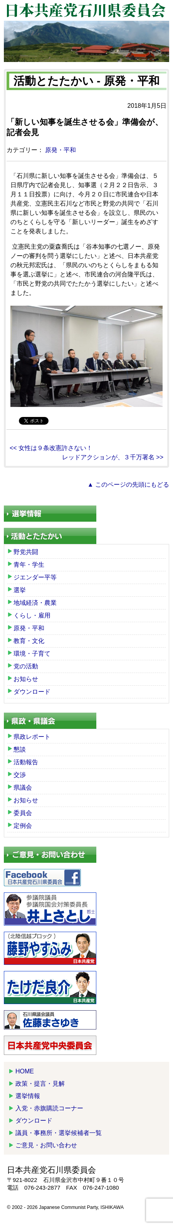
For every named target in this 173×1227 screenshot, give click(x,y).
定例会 (22, 825)
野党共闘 (25, 552)
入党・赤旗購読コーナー (49, 1108)
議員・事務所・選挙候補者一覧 (58, 1133)
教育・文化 (28, 641)
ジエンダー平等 (35, 577)
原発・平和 (60, 150)
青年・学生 (28, 564)
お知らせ (25, 679)
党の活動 (25, 666)
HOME (24, 1071)
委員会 (22, 813)
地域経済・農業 (35, 602)
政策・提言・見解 (40, 1083)
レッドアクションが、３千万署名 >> (112, 457)
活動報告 (25, 762)
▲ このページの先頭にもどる (128, 484)
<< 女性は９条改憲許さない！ (51, 448)
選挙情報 (27, 1096)
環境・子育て (31, 653)
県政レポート (31, 736)
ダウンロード (31, 691)
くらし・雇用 (31, 615)
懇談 (19, 749)
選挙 (19, 590)
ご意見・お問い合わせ (46, 1145)
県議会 (22, 787)
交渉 (19, 775)
